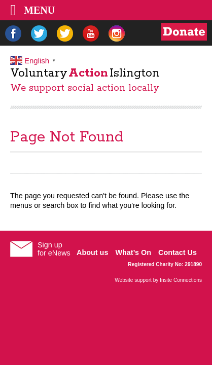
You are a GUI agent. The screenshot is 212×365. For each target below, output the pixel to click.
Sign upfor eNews (54, 249)
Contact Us (177, 252)
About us (92, 252)
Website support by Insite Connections (158, 280)
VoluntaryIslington (85, 73)
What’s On (133, 252)
